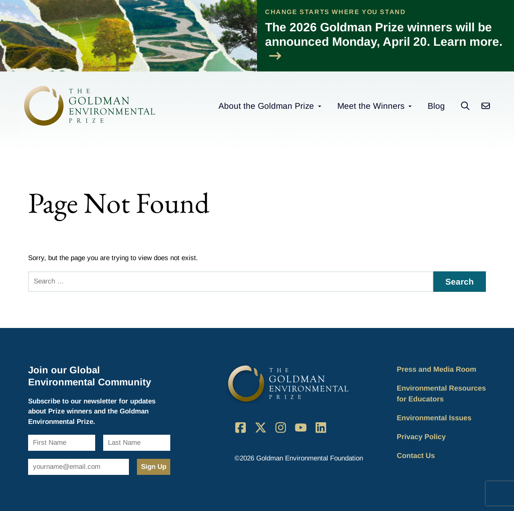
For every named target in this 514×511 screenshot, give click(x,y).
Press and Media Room (436, 369)
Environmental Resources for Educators (441, 393)
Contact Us (416, 456)
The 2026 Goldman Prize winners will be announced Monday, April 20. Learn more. (383, 41)
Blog (436, 105)
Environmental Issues (434, 418)
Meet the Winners (370, 105)
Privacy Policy (421, 437)
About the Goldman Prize (266, 105)
